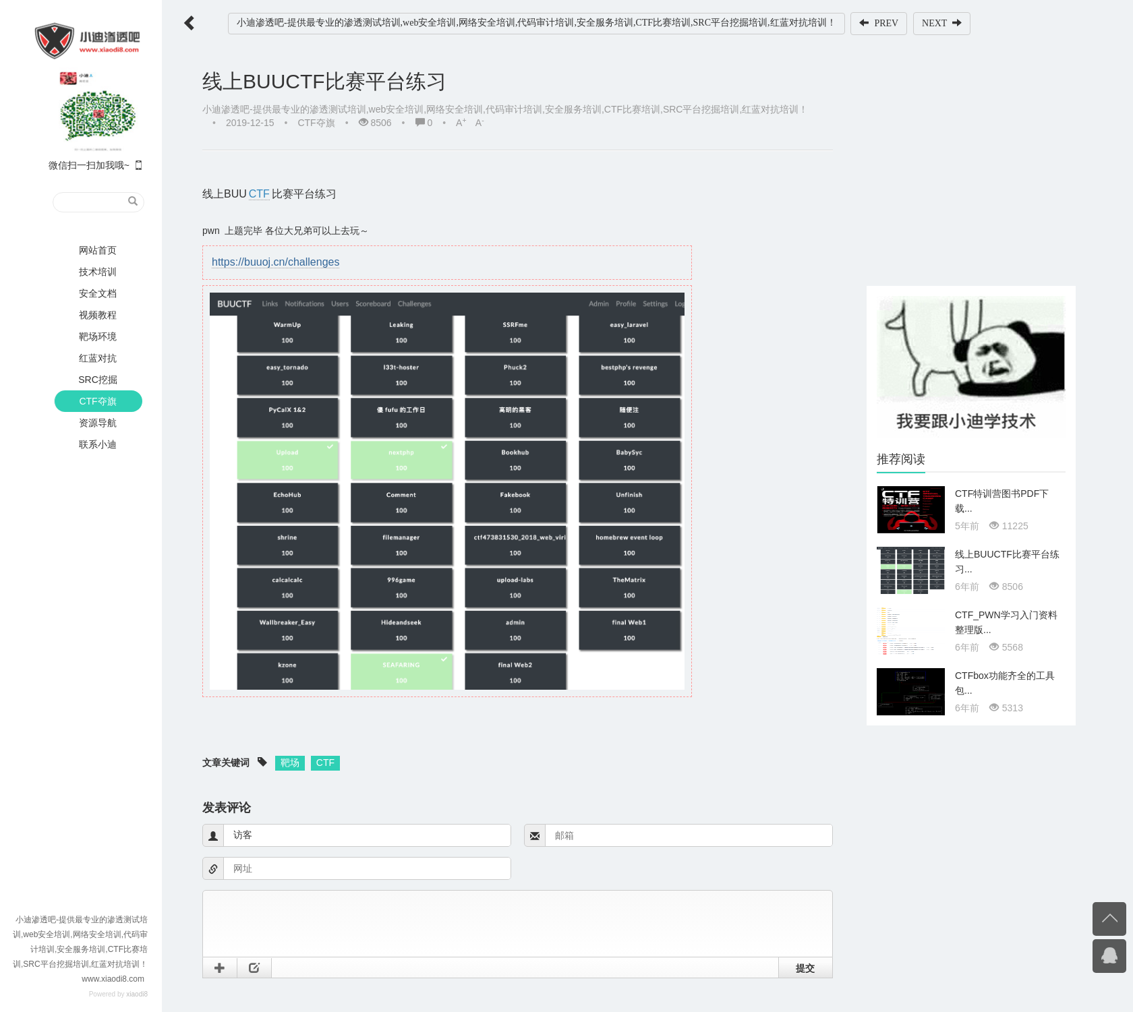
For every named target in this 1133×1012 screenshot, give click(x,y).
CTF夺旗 (97, 401)
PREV (878, 23)
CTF (259, 194)
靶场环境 (98, 336)
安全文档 (98, 293)
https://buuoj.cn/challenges (275, 262)
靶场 (290, 762)
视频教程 (98, 314)
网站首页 (98, 250)
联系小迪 (98, 444)
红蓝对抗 (98, 358)
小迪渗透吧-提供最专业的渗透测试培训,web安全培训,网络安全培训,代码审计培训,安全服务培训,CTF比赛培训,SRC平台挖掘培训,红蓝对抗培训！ (536, 23)
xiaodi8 (137, 994)
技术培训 (98, 271)
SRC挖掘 (97, 379)
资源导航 (98, 422)
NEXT (942, 23)
